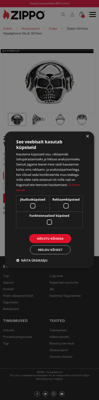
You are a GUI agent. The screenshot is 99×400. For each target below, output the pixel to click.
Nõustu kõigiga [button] (50, 238)
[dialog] (49, 200)
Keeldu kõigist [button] (50, 250)
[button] (31, 260)
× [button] (87, 136)
